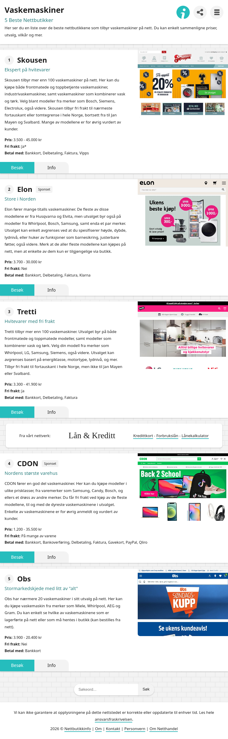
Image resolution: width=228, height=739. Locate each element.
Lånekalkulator (195, 435)
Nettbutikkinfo (77, 728)
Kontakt (113, 728)
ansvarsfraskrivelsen (113, 719)
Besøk (17, 168)
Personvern (135, 728)
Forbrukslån (167, 435)
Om (98, 728)
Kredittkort (143, 435)
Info (51, 168)
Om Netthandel (163, 728)
